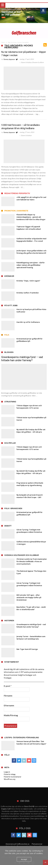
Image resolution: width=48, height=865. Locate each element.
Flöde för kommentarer (12, 777)
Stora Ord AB (29, 806)
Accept (24, 859)
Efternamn (9, 705)
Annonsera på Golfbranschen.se (17, 844)
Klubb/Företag (11, 715)
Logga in (7, 772)
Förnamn (8, 695)
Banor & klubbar (26, 62)
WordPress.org (9, 779)
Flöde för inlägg (9, 774)
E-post (8, 686)
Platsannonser (37, 844)
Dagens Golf (5, 809)
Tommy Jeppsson (9, 59)
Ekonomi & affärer (38, 62)
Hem (3, 42)
